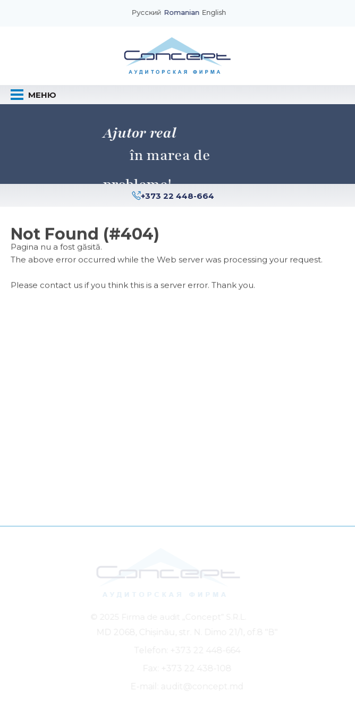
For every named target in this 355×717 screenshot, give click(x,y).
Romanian (182, 12)
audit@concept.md (203, 686)
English (214, 12)
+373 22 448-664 (177, 196)
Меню (33, 94)
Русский (147, 12)
